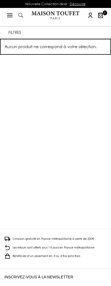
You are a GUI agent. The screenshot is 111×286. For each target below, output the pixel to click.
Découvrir (78, 4)
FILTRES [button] (14, 32)
